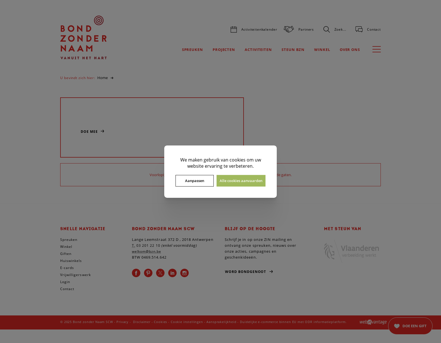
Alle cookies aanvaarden (241, 180)
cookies (238, 159)
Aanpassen (194, 180)
